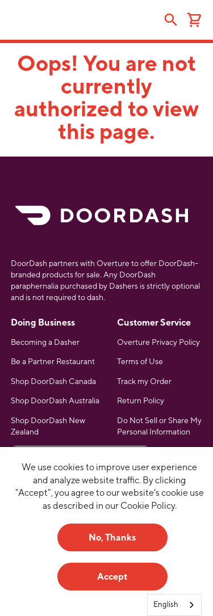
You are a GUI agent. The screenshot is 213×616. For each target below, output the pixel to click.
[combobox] (174, 605)
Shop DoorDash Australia (55, 400)
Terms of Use (140, 361)
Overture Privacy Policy (158, 342)
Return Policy (140, 400)
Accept (112, 576)
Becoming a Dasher (45, 342)
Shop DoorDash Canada (53, 381)
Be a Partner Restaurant (53, 361)
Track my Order (144, 381)
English (165, 604)
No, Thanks (112, 537)
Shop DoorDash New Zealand (48, 426)
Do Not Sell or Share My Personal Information (159, 426)
